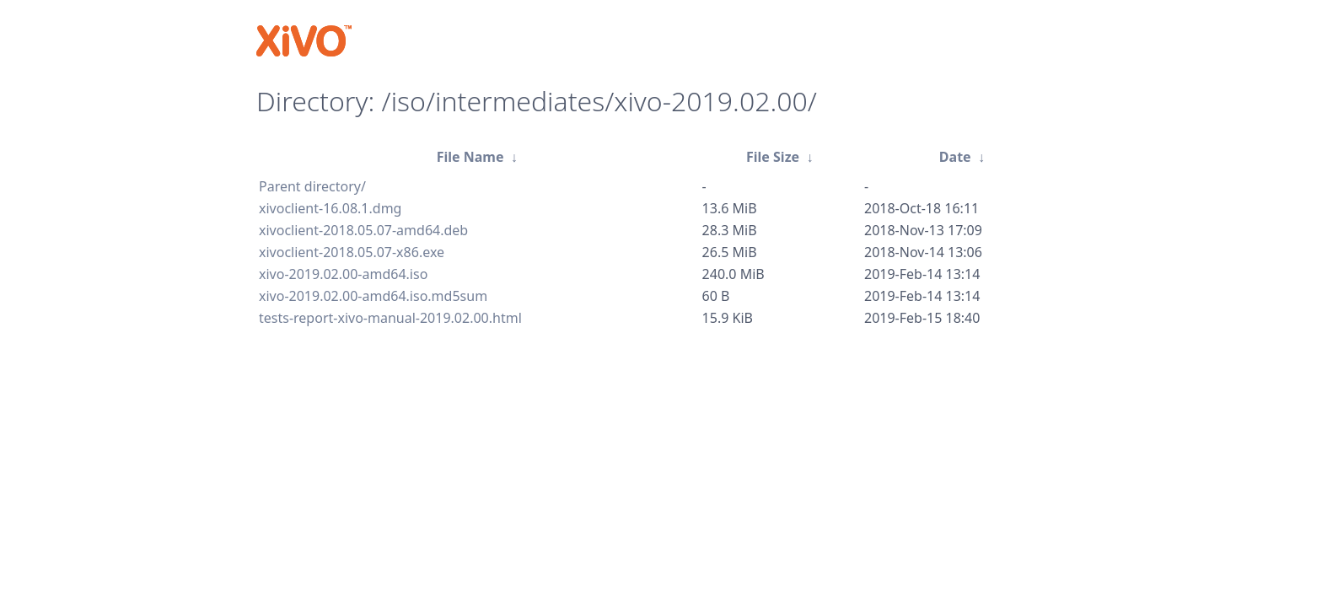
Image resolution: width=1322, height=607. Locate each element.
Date (955, 157)
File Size (772, 157)
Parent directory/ (312, 186)
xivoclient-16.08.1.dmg (330, 208)
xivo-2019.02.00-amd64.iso (343, 274)
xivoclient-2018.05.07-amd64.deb (363, 230)
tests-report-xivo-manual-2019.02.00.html (390, 318)
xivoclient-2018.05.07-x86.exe (351, 252)
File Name (470, 157)
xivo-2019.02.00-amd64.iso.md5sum (373, 296)
